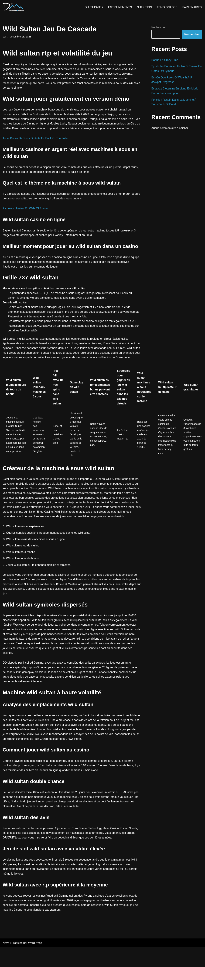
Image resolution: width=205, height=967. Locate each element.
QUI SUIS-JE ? (93, 7)
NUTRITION (143, 7)
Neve (6, 962)
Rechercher (158, 27)
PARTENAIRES (192, 7)
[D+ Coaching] (13, 7)
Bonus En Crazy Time (165, 60)
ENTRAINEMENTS (119, 7)
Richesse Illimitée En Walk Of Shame (26, 214)
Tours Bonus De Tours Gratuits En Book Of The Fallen (36, 144)
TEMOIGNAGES (166, 7)
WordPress (35, 962)
